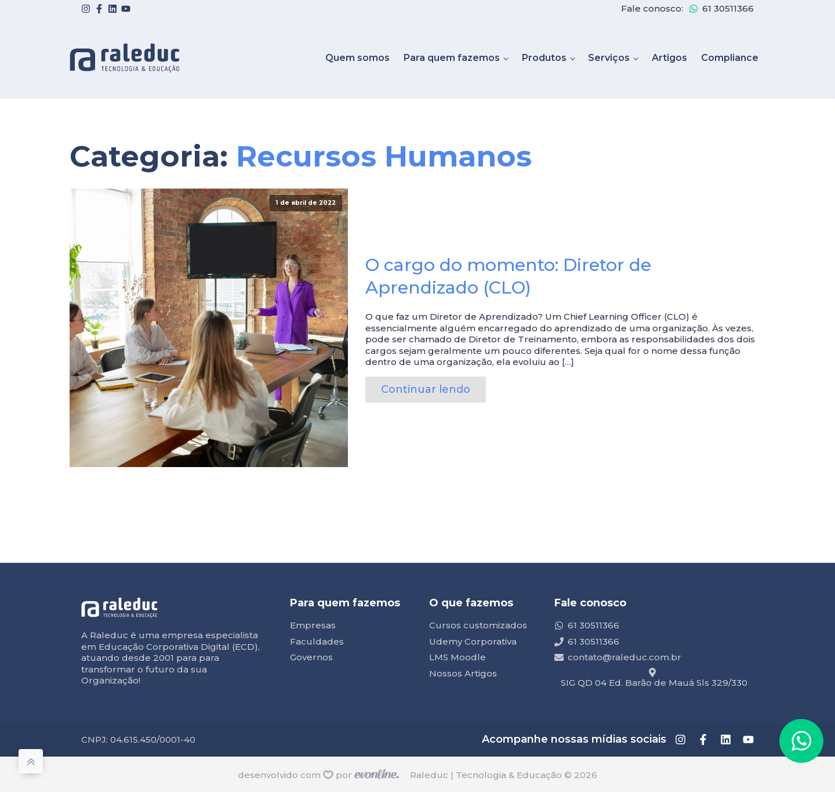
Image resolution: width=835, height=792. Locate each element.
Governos (311, 657)
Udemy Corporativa (473, 641)
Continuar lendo (425, 389)
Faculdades (317, 641)
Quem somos (357, 57)
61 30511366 (728, 8)
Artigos (669, 57)
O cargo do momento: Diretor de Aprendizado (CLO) (508, 276)
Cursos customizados (478, 625)
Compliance (729, 57)
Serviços (609, 57)
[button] (801, 741)
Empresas (313, 625)
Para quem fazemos (452, 57)
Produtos (544, 57)
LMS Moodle (457, 657)
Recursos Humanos (384, 156)
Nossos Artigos (463, 673)
